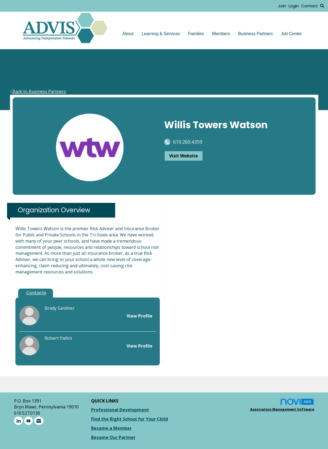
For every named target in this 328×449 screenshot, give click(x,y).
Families (196, 33)
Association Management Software (282, 405)
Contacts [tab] (36, 293)
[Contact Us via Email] (39, 421)
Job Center (291, 33)
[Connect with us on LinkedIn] (18, 421)
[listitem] (283, 6)
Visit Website (183, 156)
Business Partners (255, 33)
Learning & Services (161, 33)
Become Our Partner (113, 437)
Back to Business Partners (38, 91)
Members (221, 33)
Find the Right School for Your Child (129, 419)
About (128, 33)
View (140, 316)
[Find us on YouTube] (28, 421)
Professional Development (120, 410)
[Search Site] (322, 6)
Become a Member (111, 428)
